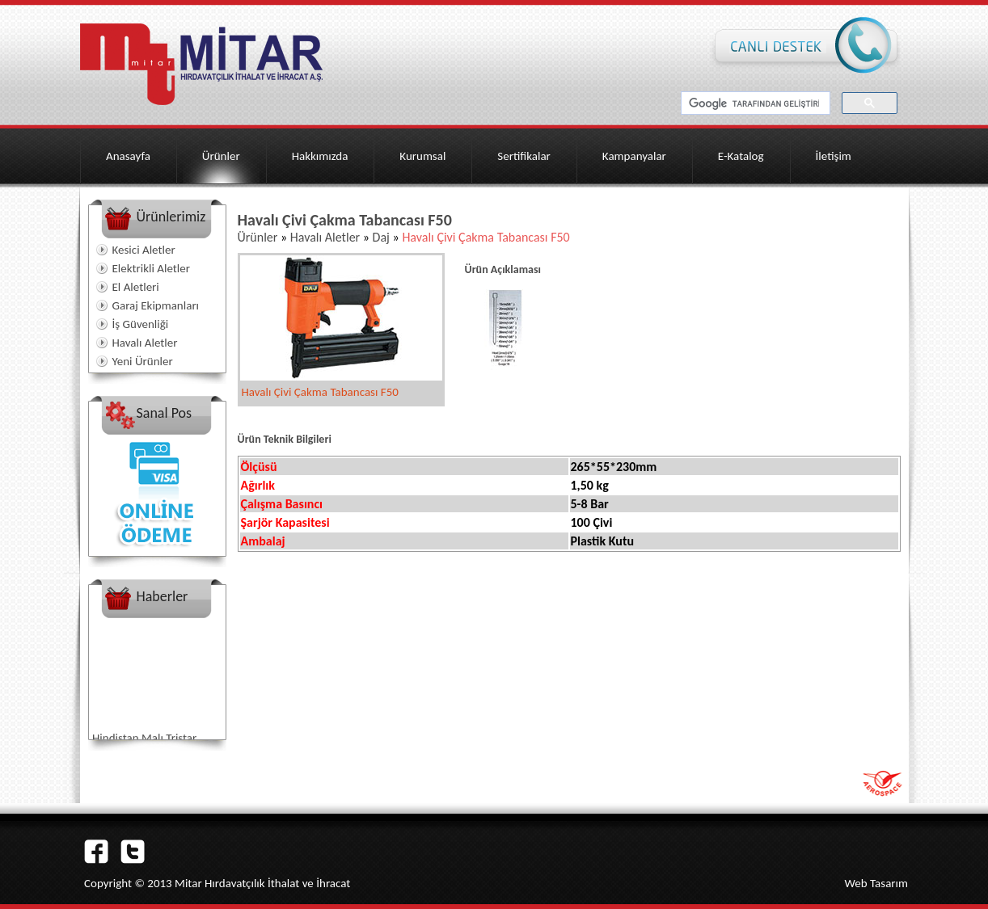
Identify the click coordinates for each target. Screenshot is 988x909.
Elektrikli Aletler (151, 268)
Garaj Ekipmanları (156, 305)
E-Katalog (741, 156)
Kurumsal (422, 156)
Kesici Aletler (143, 249)
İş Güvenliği (140, 324)
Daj (381, 237)
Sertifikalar (524, 156)
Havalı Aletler (145, 342)
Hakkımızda (320, 156)
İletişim (833, 156)
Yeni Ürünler (142, 361)
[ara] (754, 103)
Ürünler (221, 156)
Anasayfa (128, 156)
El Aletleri (135, 287)
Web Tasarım (876, 883)
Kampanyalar (634, 156)
